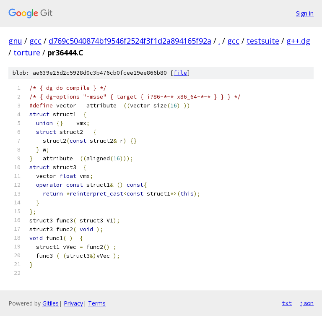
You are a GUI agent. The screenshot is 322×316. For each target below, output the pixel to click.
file (180, 72)
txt (287, 303)
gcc (35, 41)
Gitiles (50, 303)
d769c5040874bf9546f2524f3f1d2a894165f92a (130, 41)
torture (26, 52)
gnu (15, 41)
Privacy (73, 303)
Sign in (305, 13)
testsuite (263, 41)
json (307, 303)
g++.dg (298, 41)
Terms (97, 303)
